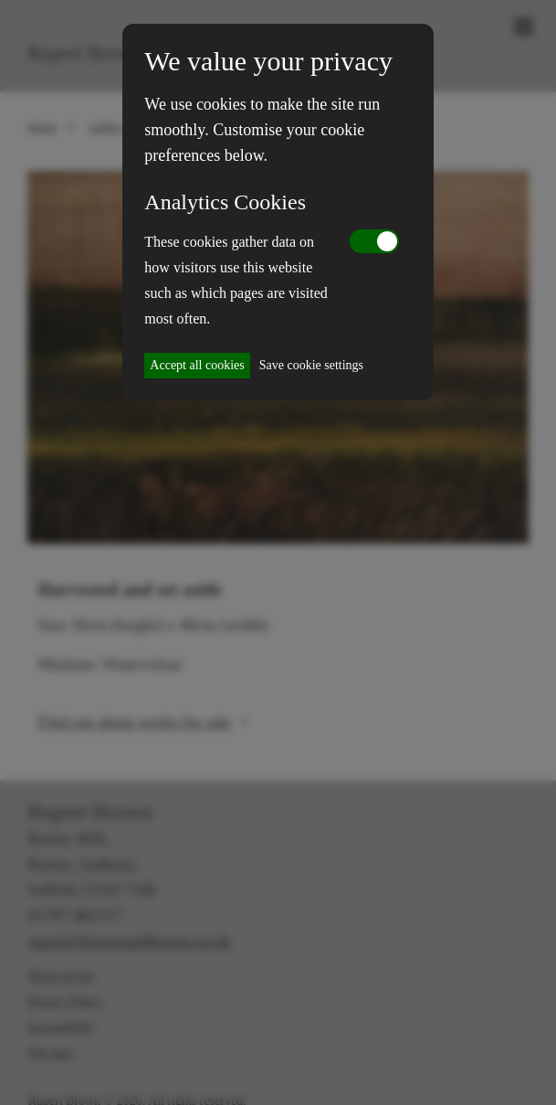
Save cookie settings (311, 365)
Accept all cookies (197, 365)
